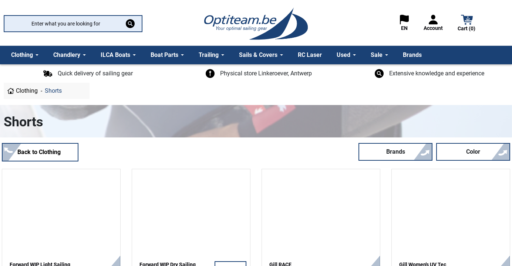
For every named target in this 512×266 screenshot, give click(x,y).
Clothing (27, 90)
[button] (467, 24)
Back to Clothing (39, 152)
